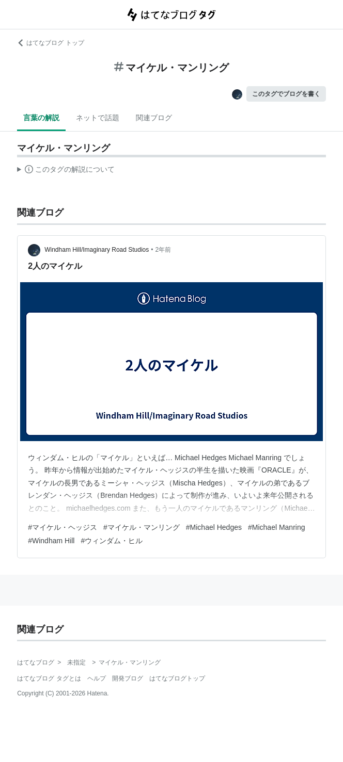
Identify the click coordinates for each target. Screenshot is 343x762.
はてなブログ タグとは (49, 678)
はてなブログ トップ (50, 42)
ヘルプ (96, 678)
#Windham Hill (51, 541)
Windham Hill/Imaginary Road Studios (96, 249)
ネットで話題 (97, 118)
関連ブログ (154, 118)
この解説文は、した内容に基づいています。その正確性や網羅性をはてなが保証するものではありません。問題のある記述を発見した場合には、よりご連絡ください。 (66, 171)
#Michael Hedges (214, 527)
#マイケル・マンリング (141, 527)
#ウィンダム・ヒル (112, 541)
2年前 (163, 249)
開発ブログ (127, 678)
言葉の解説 (41, 118)
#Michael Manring (276, 527)
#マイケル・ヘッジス (62, 527)
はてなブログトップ (177, 678)
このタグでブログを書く (286, 94)
